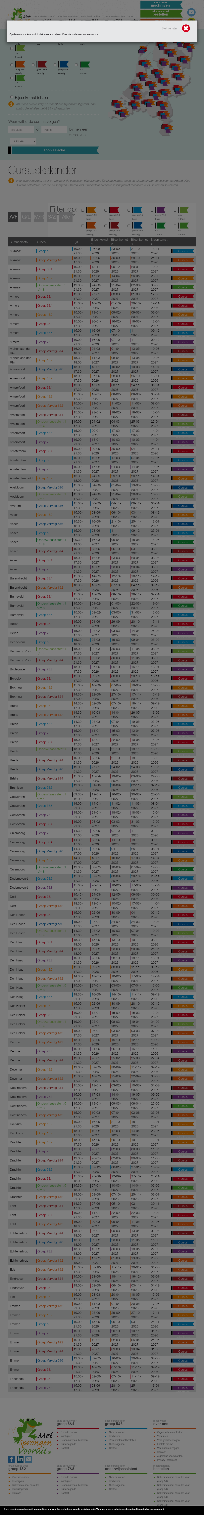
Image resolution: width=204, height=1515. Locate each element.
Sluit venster (176, 28)
